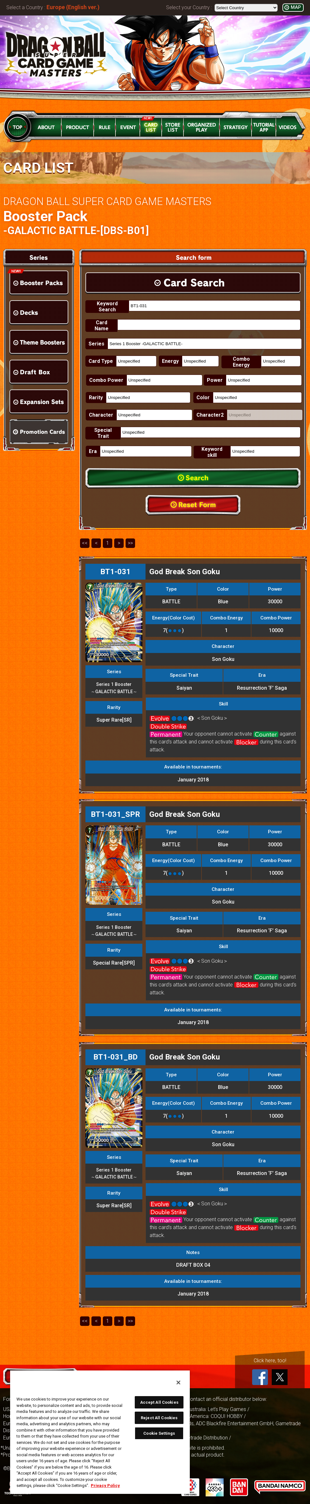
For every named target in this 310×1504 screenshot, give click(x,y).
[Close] (178, 1382)
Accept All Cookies (159, 1402)
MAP (296, 7)
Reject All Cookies (159, 1417)
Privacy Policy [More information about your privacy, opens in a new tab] (105, 1485)
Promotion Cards (38, 431)
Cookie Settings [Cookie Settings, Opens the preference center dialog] (159, 1433)
